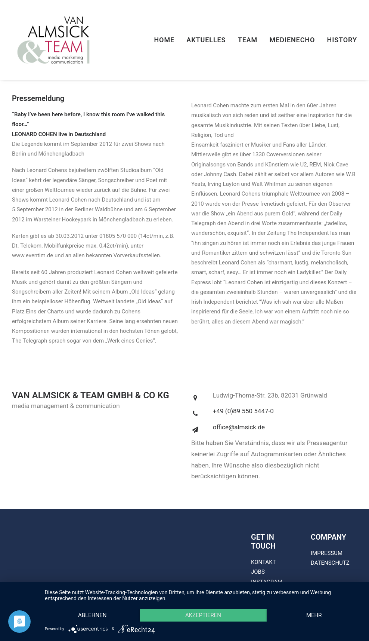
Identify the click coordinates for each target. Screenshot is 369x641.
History (342, 40)
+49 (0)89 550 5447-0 (243, 411)
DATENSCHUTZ (330, 562)
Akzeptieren (203, 615)
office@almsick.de (239, 427)
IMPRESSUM (326, 553)
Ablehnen (92, 615)
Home (164, 40)
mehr (314, 615)
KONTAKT (263, 562)
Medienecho (292, 40)
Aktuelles (206, 40)
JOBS (258, 571)
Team (248, 40)
